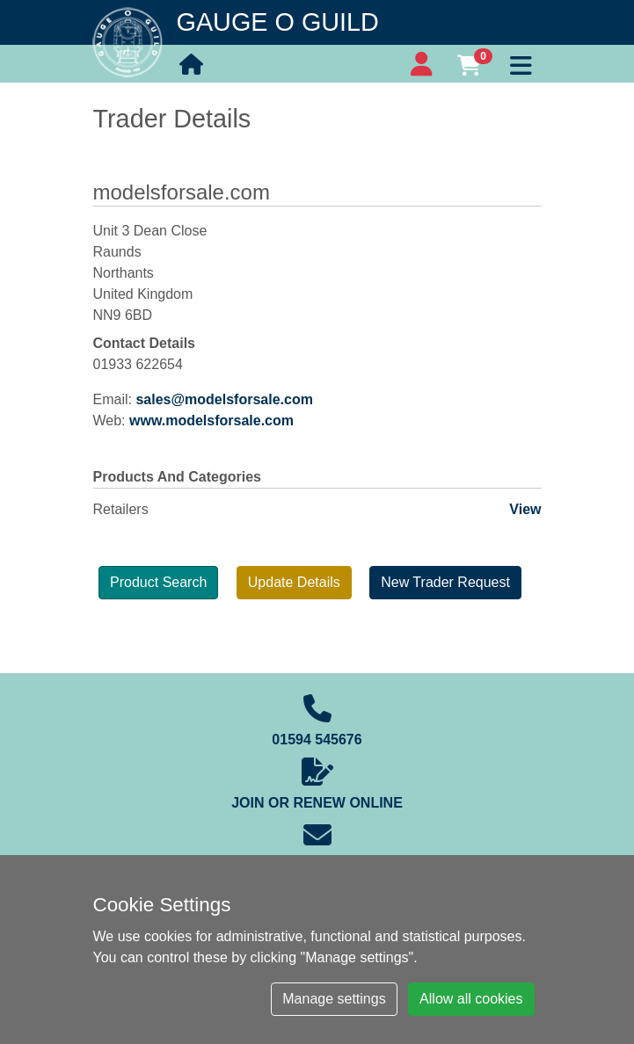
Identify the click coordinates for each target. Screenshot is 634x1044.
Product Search (158, 582)
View (525, 509)
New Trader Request (445, 582)
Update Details (294, 582)
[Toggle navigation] (521, 63)
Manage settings (333, 998)
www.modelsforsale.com (211, 420)
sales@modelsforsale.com (223, 399)
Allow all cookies (470, 998)
